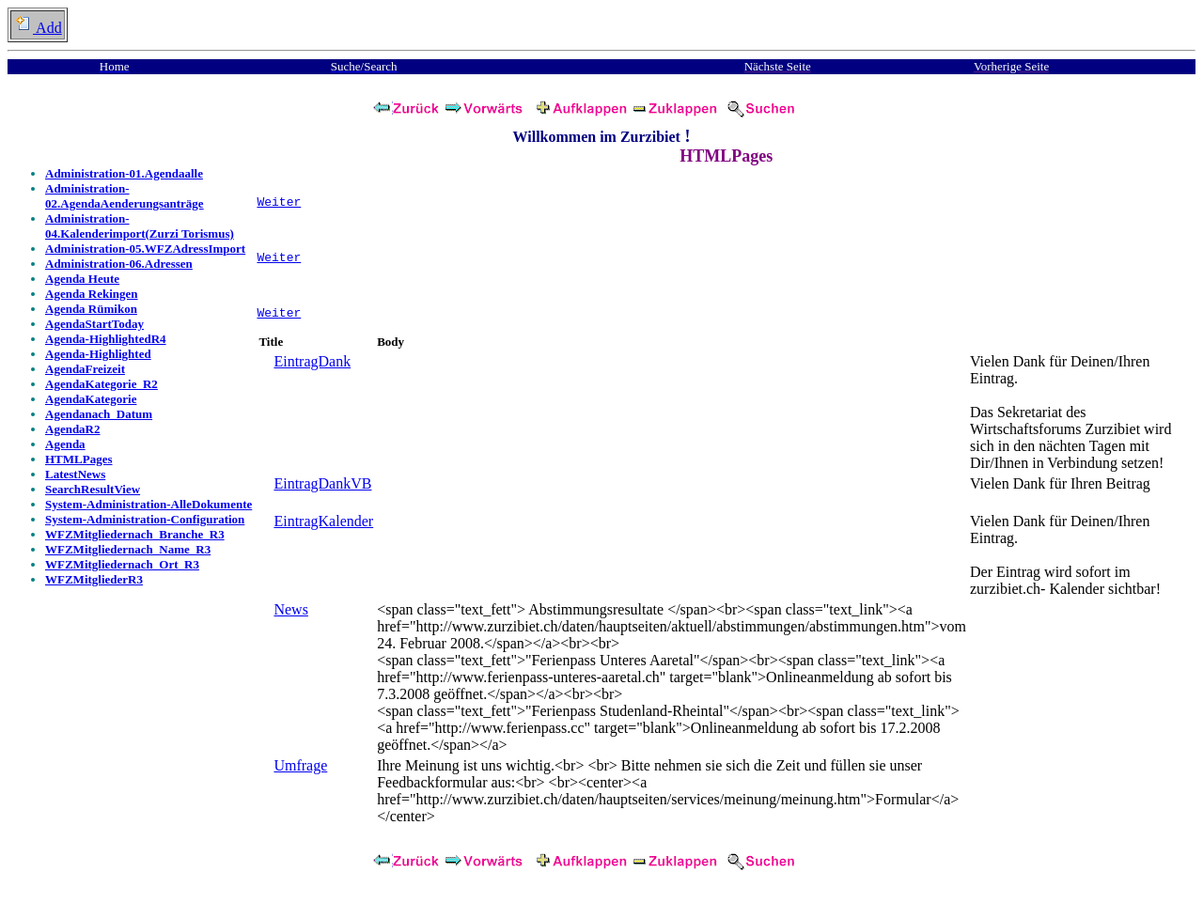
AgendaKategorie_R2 (101, 384)
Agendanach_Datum (98, 414)
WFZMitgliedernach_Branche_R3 (135, 534)
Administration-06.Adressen (119, 264)
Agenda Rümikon (91, 309)
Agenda (65, 444)
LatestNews (75, 474)
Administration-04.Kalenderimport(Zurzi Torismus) (139, 226)
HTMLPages (79, 459)
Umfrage (300, 774)
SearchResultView (92, 489)
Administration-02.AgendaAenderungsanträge (124, 195)
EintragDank (312, 370)
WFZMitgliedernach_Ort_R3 (122, 564)
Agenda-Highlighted (98, 354)
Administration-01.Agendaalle (124, 173)
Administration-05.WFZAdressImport (145, 248)
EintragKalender (323, 529)
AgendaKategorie (90, 399)
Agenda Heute (82, 279)
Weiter (279, 203)
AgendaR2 (73, 429)
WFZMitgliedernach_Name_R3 (128, 549)
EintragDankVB (322, 492)
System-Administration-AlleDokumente (148, 504)
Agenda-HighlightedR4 (105, 339)
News (290, 618)
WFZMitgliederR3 (94, 579)
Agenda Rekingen (91, 294)
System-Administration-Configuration (144, 519)
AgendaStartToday (94, 324)
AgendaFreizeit (85, 369)
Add (37, 28)
